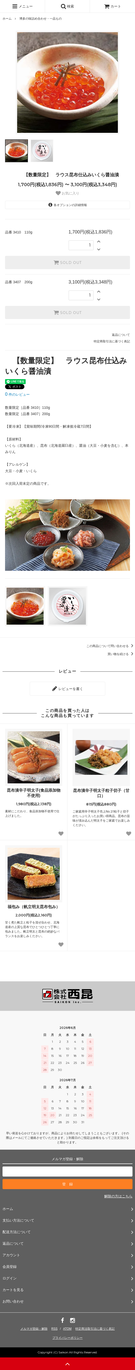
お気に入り (67, 193)
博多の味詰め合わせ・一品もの (40, 18)
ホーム (7, 18)
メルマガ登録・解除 (34, 1329)
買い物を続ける (121, 654)
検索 (67, 6)
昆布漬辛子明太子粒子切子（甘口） (101, 793)
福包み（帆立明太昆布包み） (34, 907)
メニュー (22, 6)
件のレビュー (17, 394)
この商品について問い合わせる (110, 646)
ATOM (67, 1329)
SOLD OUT (67, 262)
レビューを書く (67, 688)
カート (112, 6)
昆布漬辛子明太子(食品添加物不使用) (33, 793)
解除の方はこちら (118, 1196)
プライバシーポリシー (67, 1338)
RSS (54, 1329)
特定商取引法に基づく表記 (112, 341)
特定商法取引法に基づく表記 (95, 1329)
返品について (121, 335)
